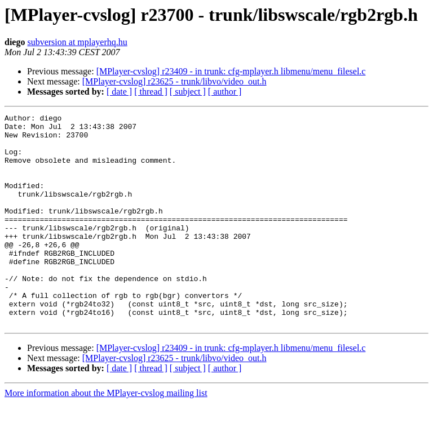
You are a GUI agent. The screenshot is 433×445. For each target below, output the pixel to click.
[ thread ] (150, 91)
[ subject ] (188, 91)
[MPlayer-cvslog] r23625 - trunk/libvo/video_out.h (174, 81)
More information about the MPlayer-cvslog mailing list (106, 435)
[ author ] (225, 91)
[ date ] (119, 91)
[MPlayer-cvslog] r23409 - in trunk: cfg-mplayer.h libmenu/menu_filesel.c (231, 71)
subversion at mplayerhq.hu (77, 42)
